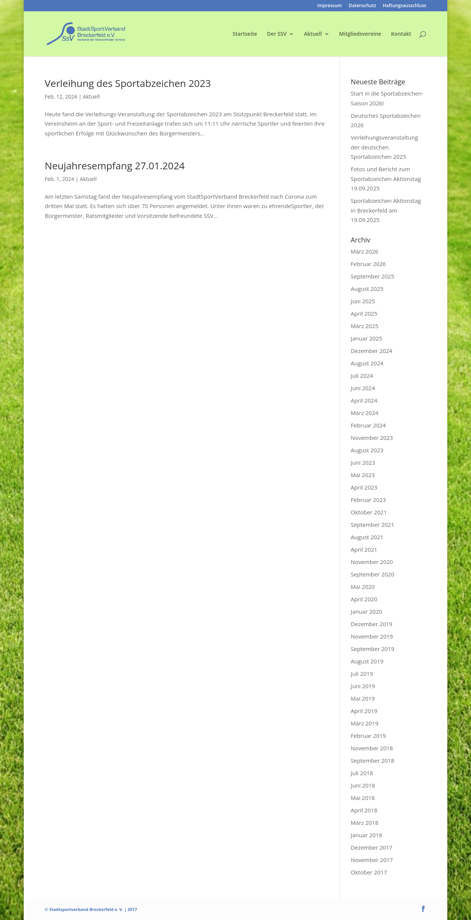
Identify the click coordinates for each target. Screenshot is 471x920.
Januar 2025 (366, 338)
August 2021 (367, 537)
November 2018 (372, 748)
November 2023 (372, 437)
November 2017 (372, 860)
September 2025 (372, 276)
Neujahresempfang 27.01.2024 (115, 165)
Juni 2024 (363, 388)
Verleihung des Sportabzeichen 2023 (128, 83)
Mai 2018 (363, 797)
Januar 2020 (366, 611)
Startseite (245, 34)
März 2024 (364, 413)
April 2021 (364, 549)
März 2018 (364, 822)
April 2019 (364, 711)
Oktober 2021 (369, 512)
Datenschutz (362, 6)
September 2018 (372, 760)
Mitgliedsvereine (360, 34)
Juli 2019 (362, 673)
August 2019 (367, 661)
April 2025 (364, 313)
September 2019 (372, 648)
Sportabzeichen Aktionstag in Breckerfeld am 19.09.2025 (386, 210)
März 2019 (364, 723)
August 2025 (367, 288)
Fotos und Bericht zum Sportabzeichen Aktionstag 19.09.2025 (386, 178)
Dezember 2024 (372, 350)
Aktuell (313, 34)
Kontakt (401, 34)
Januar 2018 (366, 835)
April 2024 (364, 400)
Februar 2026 (368, 264)
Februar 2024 (368, 425)
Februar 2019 (368, 735)
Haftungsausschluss (404, 6)
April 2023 (364, 487)
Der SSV (277, 34)
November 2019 (372, 636)
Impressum (329, 6)
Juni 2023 (363, 462)
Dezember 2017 (372, 847)
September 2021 (372, 524)
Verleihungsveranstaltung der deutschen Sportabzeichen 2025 (384, 147)
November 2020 (372, 562)
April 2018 (364, 810)
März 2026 (364, 251)
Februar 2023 (368, 499)
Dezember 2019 (372, 624)
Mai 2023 (363, 475)
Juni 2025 (363, 301)
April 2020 (364, 599)
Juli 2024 (362, 375)
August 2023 (367, 450)
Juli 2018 (362, 773)
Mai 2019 (363, 698)
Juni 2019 (363, 686)
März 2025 (364, 326)
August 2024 (367, 363)
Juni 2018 (363, 785)
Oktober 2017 (369, 872)
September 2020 (372, 574)
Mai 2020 (363, 586)
